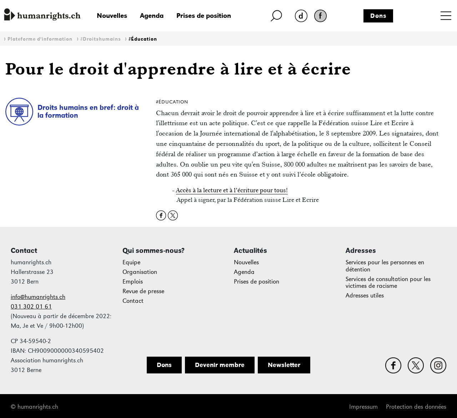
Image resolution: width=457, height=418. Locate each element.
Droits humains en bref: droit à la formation (88, 111)
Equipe (131, 262)
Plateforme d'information (39, 39)
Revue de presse (143, 291)
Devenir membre (220, 364)
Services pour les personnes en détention (385, 266)
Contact (133, 301)
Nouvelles (112, 15)
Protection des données (416, 407)
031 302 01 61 (31, 306)
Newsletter (284, 364)
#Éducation (143, 39)
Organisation (139, 272)
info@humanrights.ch (38, 297)
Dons (378, 15)
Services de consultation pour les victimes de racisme (388, 282)
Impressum (363, 407)
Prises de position (203, 15)
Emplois (132, 281)
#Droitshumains (100, 39)
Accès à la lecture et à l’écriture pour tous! (232, 190)
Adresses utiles (365, 295)
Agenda (152, 15)
